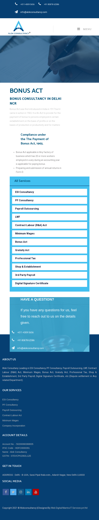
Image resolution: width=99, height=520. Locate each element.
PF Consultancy (24, 200)
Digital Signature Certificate (31, 283)
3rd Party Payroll (25, 275)
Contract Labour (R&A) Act (31, 225)
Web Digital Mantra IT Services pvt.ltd (69, 508)
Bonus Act (21, 241)
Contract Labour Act (12, 415)
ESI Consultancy (24, 192)
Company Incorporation (13, 425)
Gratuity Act (22, 250)
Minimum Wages (25, 233)
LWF (17, 216)
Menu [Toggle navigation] (84, 29)
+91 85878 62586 (48, 4)
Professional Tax (25, 258)
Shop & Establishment (28, 266)
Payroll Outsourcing (27, 208)
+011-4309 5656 (24, 4)
